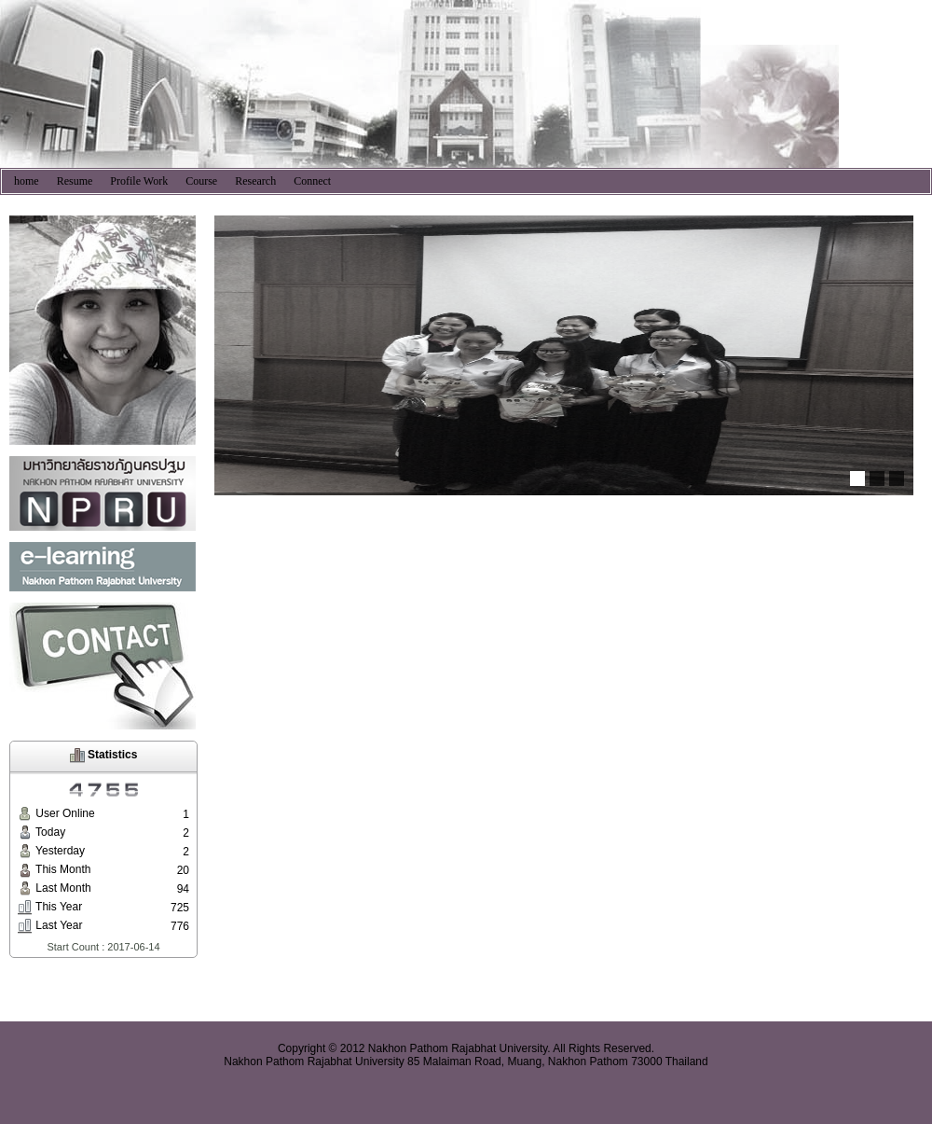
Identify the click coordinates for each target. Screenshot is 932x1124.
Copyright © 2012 (321, 1048)
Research (255, 180)
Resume (75, 180)
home (26, 180)
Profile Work (139, 180)
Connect (312, 180)
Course (201, 180)
